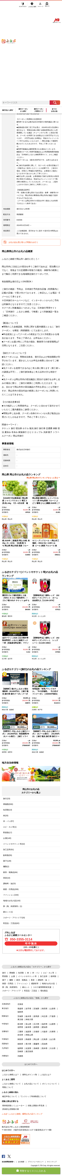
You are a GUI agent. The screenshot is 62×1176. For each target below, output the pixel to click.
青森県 (20, 1009)
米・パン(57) (8, 821)
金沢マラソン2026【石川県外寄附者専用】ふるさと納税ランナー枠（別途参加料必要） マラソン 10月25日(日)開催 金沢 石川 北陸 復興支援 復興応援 (15, 643)
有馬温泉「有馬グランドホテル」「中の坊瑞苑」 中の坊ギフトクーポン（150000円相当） (45, 691)
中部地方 (5, 614)
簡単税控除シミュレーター (13, 1106)
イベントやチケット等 (27, 976)
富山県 (28, 1024)
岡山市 (10, 519)
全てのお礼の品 (54, 110)
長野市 (10, 752)
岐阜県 (28, 1027)
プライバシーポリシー (36, 1162)
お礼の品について (31, 1084)
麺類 (11, 980)
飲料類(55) (7, 855)
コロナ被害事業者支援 (42, 987)
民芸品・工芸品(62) (11, 923)
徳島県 (20, 1044)
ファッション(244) (11, 895)
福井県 (44, 1024)
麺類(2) (6, 866)
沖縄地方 (5, 1056)
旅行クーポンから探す (23, 110)
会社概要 (21, 1162)
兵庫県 (34, 710)
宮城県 (36, 1009)
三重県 (20, 1032)
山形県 (52, 1009)
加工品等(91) (8, 849)
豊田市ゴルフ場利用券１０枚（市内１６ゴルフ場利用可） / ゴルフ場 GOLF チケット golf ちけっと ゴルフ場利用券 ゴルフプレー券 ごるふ (15, 600)
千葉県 (52, 1016)
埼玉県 (34, 616)
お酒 (13, 976)
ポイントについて (49, 1084)
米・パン (36, 973)
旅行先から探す (7, 110)
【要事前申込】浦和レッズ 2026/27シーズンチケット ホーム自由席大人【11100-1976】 (45, 597)
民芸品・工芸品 (30, 991)
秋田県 (44, 1009)
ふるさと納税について (11, 1084)
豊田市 (10, 616)
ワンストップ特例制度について (33, 1096)
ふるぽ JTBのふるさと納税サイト (10, 52)
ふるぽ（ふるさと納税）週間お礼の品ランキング (22, 1114)
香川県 (28, 1044)
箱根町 (11, 710)
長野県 (4, 752)
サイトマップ (52, 1162)
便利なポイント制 (29, 1075)
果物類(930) (8, 804)
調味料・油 (42, 980)
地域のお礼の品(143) (11, 901)
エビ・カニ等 (48, 973)
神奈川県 (5, 710)
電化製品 (44, 991)
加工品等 (43, 976)
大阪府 (44, 1032)
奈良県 (20, 1035)
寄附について (7, 1087)
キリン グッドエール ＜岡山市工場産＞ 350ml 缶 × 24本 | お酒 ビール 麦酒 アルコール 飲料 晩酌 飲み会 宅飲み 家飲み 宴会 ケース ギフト (45, 546)
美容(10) (6, 878)
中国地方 (5, 516)
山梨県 (52, 1024)
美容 (32, 980)
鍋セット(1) (8, 912)
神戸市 (40, 710)
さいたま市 (42, 616)
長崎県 (36, 1048)
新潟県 (20, 1024)
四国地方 (5, 1044)
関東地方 (35, 614)
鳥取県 (20, 1039)
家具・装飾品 (21, 980)
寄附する (47, 4)
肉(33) (5, 815)
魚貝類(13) (7, 810)
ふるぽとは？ (45, 1075)
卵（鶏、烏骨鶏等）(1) (12, 906)
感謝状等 (34, 983)
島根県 (28, 1039)
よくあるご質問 (32, 4)
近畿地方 (35, 707)
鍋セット (26, 987)
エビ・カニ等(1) (9, 827)
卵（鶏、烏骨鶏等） (10, 987)
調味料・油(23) (9, 883)
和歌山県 (29, 1035)
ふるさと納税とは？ (10, 1075)
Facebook (3, 1156)
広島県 (44, 1039)
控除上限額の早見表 (36, 1106)
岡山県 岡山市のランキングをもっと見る (42, 478)
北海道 (20, 1004)
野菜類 (5, 976)
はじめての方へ (23, 4)
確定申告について (9, 1096)
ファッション (22, 983)
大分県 (52, 1048)
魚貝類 (21, 973)
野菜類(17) (7, 832)
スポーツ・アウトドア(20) (14, 918)
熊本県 (44, 1048)
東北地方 (5, 1008)
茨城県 (20, 1016)
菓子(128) (7, 861)
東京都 (20, 1019)
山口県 (52, 1039)
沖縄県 (20, 1056)
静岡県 (36, 1027)
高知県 (44, 1044)
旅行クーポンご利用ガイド (38, 110)
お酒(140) (7, 838)
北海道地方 (6, 1004)
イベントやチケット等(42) (14, 844)
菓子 (4, 980)
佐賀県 (28, 1048)
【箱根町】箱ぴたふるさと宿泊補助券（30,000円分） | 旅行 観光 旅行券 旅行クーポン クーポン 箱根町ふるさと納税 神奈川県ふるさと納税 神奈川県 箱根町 (15, 694)
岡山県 (4, 519)
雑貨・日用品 (7, 983)
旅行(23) (6, 799)
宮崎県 (20, 1051)
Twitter (9, 1156)
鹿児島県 (29, 1051)
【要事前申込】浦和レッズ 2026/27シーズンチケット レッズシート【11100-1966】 (45, 640)
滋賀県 (28, 1032)
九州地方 (5, 1048)
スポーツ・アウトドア (11, 991)
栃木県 (28, 1016)
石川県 (4, 659)
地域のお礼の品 (48, 983)
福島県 (20, 1012)
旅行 (4, 973)
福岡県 (20, 1048)
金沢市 (10, 659)
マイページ (40, 4)
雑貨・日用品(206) (11, 889)
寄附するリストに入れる (33, 1171)
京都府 (36, 1032)
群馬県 (36, 1016)
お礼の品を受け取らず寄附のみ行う (23, 242)
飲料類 (53, 976)
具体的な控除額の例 (10, 1109)
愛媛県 (36, 1044)
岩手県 (28, 1009)
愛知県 (4, 616)
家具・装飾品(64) (10, 872)
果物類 (12, 973)
